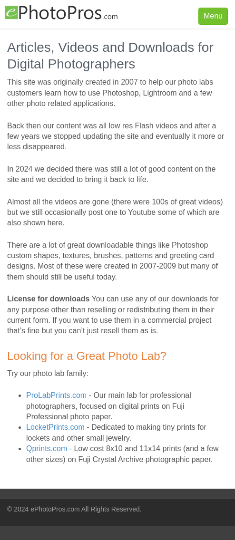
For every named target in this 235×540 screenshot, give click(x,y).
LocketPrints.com (55, 427)
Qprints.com (46, 448)
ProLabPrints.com (56, 395)
